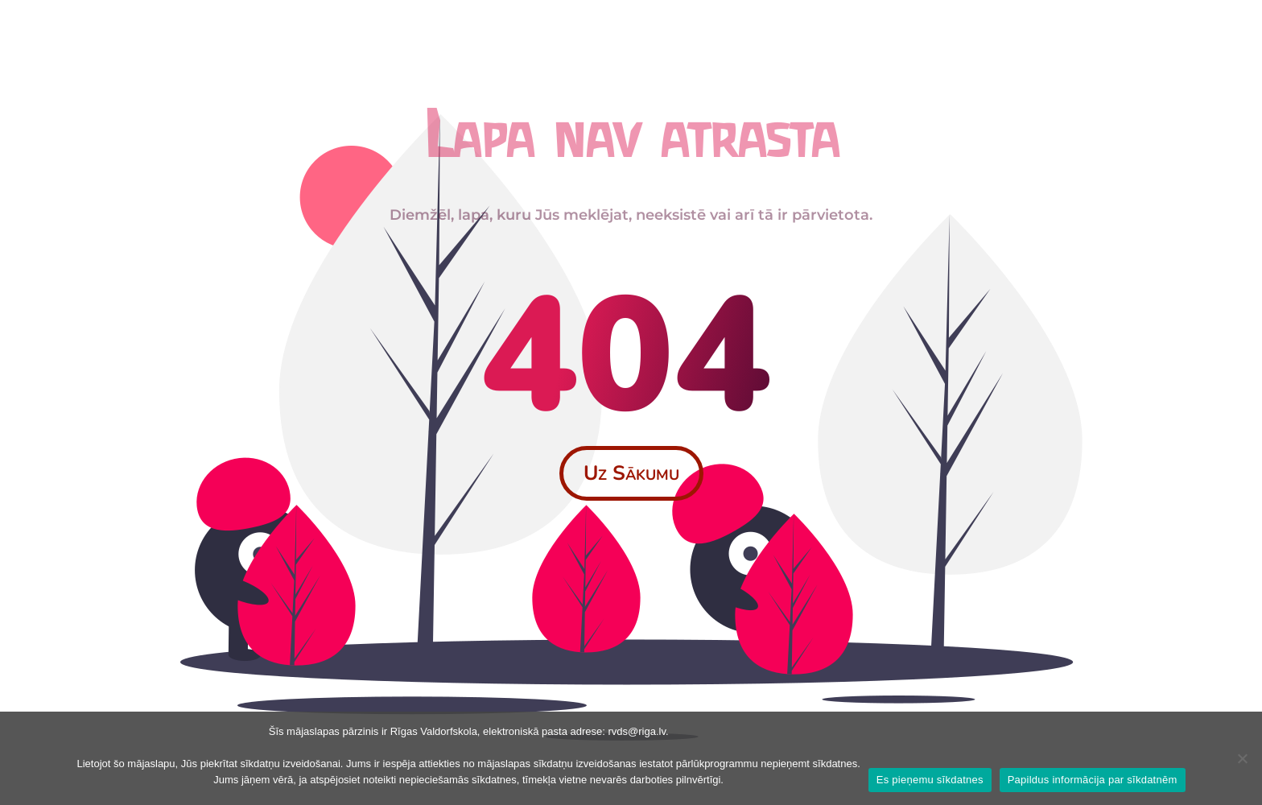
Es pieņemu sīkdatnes (930, 780)
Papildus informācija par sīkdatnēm (1092, 780)
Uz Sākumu (631, 473)
